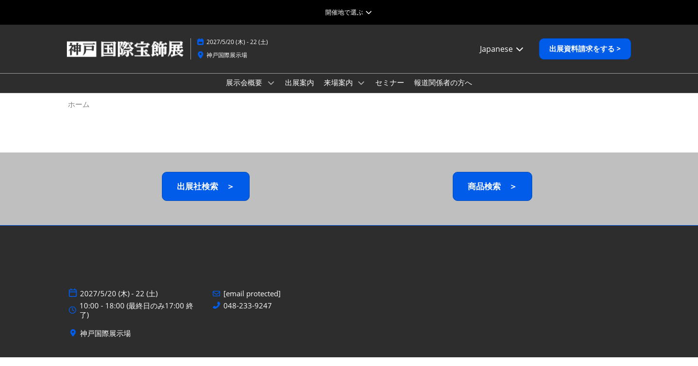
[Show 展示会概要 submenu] (271, 92)
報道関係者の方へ (443, 91)
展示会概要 (245, 91)
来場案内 (339, 91)
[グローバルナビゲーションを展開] (348, 12)
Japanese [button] (502, 58)
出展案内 (299, 91)
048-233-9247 (247, 314)
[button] (585, 58)
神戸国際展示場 (226, 64)
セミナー (389, 91)
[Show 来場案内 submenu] (361, 92)
